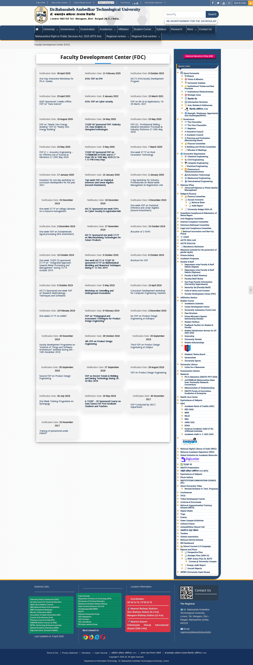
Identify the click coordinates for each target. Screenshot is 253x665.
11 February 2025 (112, 73)
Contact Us (205, 29)
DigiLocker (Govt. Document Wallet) (44, 630)
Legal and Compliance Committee (195, 228)
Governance (68, 29)
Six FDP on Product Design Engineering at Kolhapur (144, 317)
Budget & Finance (188, 193)
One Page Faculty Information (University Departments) (198, 283)
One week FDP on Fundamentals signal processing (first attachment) (56, 233)
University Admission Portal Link (200, 310)
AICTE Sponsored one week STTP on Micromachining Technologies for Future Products (103, 237)
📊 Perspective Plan (194, 552)
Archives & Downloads (190, 502)
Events (183, 517)
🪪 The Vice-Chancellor (196, 125)
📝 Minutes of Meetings (196, 150)
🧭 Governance (187, 119)
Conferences (186, 492)
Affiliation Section (188, 297)
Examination (88, 29)
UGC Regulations (84, 617)
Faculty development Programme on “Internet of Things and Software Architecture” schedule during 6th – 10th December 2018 (57, 348)
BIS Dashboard (187, 543)
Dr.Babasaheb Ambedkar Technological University (95, 9)
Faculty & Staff (187, 261)
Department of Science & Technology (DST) (94, 599)
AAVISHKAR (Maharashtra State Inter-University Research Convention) (200, 382)
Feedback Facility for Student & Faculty (199, 326)
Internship (189, 336)
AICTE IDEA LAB (188, 240)
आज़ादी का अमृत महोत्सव (189, 530)
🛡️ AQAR (184, 237)
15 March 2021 (155, 96)
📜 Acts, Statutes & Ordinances (198, 105)
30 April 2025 (64, 73)
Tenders (184, 533)
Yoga (182, 514)
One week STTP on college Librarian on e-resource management (57, 210)
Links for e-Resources (195, 367)
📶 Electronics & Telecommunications (194, 170)
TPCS (182, 495)
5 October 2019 (65, 285)
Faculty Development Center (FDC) (200, 293)
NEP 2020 (189, 409)
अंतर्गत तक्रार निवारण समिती (151, 653)
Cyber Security (84, 596)
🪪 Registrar (190, 128)
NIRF (187, 412)
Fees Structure (191, 313)
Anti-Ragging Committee (191, 218)
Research (176, 29)
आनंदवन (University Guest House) (195, 572)
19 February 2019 (66, 310)
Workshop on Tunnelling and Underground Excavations (99, 292)
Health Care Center (189, 397)
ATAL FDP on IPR (93, 79)
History (189, 76)
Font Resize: (126, 3)
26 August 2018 (156, 367)
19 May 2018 (109, 396)
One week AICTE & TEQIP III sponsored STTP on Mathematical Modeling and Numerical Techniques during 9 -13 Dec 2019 (103, 264)
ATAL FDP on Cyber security (99, 101)
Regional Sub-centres (144, 36)
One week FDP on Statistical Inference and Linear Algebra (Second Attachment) (145, 208)
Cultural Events (187, 523)
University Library (189, 364)
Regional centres (116, 36)
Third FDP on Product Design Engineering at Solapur (145, 346)
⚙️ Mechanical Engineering (197, 178)
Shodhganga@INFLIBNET (88, 609)
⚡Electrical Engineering (196, 166)
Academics (106, 29)
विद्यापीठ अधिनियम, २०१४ (196, 109)
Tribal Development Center (192, 499)
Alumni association (189, 536)
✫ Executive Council (194, 131)
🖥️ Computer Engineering (196, 163)
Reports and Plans (188, 549)
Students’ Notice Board (195, 354)
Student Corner (142, 29)
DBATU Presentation (189, 467)
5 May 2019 (109, 285)
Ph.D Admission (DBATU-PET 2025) (201, 376)
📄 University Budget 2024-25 (198, 209)
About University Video (191, 486)
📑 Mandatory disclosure (192, 246)
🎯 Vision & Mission (194, 79)
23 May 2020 (154, 119)
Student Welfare (192, 321)
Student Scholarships (194, 342)
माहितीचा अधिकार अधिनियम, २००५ (124, 653)
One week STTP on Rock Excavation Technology (143, 153)
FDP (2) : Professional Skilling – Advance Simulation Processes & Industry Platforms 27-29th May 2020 (147, 128)
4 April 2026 (40, 3)
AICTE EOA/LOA (188, 243)
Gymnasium (190, 357)
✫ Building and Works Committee (200, 146)
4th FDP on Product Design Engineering (98, 342)
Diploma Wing (187, 185)
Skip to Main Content (59, 3)
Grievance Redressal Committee (194, 225)
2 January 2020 (156, 174)
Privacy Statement (70, 653)
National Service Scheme (191, 539)
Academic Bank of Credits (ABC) (199, 406)
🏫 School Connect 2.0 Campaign (195, 546)
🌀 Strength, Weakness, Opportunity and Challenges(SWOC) (201, 114)
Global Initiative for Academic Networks (199, 455)
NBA (187, 419)
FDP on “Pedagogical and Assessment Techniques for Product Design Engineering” (102, 318)
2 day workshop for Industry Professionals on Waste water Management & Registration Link (147, 182)
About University (189, 73)
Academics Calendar (194, 303)
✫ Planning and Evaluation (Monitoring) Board (197, 139)
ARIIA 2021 (190, 422)
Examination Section (190, 370)
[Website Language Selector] (106, 2)
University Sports (193, 360)
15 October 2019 (156, 226)
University (49, 29)
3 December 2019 (157, 200)
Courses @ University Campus (203, 561)
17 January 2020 (65, 174)
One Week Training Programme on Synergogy (56, 402)
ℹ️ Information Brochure (196, 102)
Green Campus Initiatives (191, 520)
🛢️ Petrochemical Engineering (199, 181)
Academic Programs (189, 258)
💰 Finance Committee (195, 143)
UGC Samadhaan (84, 622)
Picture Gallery (187, 255)
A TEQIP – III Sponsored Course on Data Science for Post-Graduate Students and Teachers (103, 404)
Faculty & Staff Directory (196, 275)
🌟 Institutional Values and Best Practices (199, 87)
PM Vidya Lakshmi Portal (87, 624)
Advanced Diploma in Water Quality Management (201, 188)
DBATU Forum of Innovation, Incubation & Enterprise (198, 392)
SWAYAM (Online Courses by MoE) (43, 623)
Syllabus (161, 29)
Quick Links (240, 2)
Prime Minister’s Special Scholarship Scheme (196, 317)
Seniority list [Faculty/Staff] (197, 287)
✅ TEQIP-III (186, 464)
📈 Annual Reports (193, 568)
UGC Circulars (83, 619)
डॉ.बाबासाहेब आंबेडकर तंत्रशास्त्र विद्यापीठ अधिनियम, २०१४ (185, 653)
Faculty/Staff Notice (194, 278)
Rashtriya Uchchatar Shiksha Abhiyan (92, 604)
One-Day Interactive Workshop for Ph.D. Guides (56, 80)
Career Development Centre (197, 306)
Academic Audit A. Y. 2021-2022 (199, 434)
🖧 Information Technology (197, 174)
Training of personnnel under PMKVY (53, 432)
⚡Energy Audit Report (195, 565)
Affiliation (123, 29)
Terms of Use (52, 653)
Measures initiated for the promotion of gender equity (198, 250)
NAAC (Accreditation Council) (41, 605)
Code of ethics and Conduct (197, 290)
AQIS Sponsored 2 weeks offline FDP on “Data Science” (55, 102)
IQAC (182, 403)
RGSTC (81, 611)
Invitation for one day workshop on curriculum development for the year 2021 (57, 182)
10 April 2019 (155, 285)
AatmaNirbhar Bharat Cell (192, 527)
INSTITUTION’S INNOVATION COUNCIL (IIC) (198, 481)
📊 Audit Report (196, 205)
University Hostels (193, 339)
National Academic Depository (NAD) (197, 452)
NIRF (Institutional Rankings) (41, 610)
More (190, 29)
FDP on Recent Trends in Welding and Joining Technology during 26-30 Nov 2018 (102, 378)
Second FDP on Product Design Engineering (55, 377)
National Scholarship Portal (88, 614)
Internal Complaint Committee (194, 221)
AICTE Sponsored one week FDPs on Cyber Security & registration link (103, 210)
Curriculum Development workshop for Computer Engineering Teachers (148, 292)
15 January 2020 (111, 174)
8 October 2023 (156, 73)
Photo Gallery (186, 477)
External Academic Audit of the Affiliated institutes (199, 429)
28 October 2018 (111, 336)
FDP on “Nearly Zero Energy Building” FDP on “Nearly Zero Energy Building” (54, 127)
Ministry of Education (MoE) (41, 612)
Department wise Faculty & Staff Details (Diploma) (199, 271)
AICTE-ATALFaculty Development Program (147, 80)
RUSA (187, 425)
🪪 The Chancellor (193, 122)
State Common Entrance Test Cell (91, 606)
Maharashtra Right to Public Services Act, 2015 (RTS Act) (68, 36)
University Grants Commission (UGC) (44, 599)
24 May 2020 (109, 119)
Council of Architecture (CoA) (41, 617)
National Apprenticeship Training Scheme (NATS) (196, 506)
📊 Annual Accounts (194, 199)
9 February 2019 (111, 310)
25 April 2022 (64, 96)
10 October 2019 (65, 255)
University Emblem (195, 83)
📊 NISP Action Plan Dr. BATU (198, 558)
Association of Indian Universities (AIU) (45, 615)
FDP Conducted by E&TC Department (143, 406)
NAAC (187, 415)
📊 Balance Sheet (197, 202)
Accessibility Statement (153, 3)
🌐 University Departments (192, 153)
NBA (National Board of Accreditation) (44, 607)
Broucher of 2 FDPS (140, 232)
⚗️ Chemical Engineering (196, 156)
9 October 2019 (110, 255)
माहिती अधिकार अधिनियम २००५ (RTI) (194, 470)
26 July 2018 (63, 396)
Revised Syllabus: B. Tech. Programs (201, 488)
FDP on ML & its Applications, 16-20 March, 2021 (147, 102)
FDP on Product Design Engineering (148, 372)
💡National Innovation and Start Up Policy (197, 232)
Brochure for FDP (139, 260)
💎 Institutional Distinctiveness (199, 91)
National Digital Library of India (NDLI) (198, 448)
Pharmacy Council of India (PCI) (42, 620)
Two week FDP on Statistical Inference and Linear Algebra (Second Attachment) (99, 182)
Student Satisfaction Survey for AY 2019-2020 (201, 331)
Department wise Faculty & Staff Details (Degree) (199, 265)
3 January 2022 (110, 96)
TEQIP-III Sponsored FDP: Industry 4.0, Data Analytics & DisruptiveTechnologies (103, 127)
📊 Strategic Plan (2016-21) (197, 555)
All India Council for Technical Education (46, 602)
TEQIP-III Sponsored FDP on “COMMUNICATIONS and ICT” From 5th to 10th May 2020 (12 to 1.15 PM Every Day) (102, 156)
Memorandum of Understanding (199, 387)
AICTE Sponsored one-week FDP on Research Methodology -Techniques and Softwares (55, 293)
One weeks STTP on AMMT (53, 316)
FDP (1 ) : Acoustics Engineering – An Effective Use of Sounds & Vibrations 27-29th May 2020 (56, 154)
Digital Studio (186, 510)
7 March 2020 (155, 147)
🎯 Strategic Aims (193, 95)
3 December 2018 (157, 310)
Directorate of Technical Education (91, 601)
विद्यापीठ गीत (191, 98)
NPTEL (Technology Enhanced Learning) (45, 625)
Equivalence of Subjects (191, 400)
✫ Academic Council (194, 134)
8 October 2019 (156, 255)
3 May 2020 (109, 147)
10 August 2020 (65, 119)
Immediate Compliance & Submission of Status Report (198, 214)
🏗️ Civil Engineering (194, 159)
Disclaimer (86, 653)
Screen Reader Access (82, 3)
